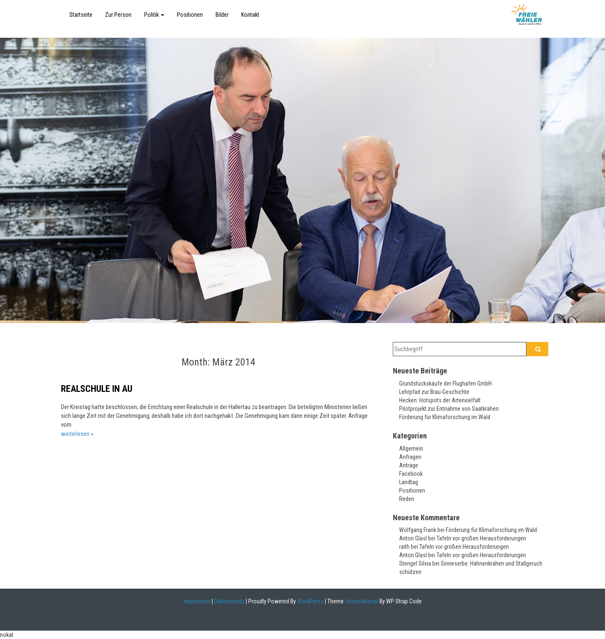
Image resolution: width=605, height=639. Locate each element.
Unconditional (361, 601)
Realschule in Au (96, 388)
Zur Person (118, 14)
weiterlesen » (77, 434)
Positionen (190, 14)
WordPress (310, 601)
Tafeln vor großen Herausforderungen (481, 538)
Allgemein (411, 448)
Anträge (408, 465)
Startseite (80, 14)
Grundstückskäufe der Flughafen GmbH (445, 383)
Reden (406, 499)
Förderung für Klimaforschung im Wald (444, 417)
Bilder (222, 14)
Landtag (408, 482)
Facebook (411, 473)
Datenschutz (229, 601)
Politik (154, 14)
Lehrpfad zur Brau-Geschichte (434, 392)
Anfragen (410, 457)
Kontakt (250, 14)
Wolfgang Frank (417, 530)
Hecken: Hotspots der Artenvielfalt (440, 400)
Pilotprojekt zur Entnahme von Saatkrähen (449, 408)
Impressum (197, 601)
